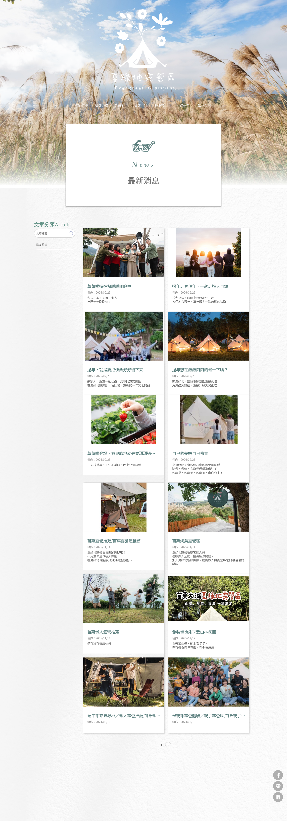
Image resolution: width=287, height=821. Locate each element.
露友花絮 (41, 245)
